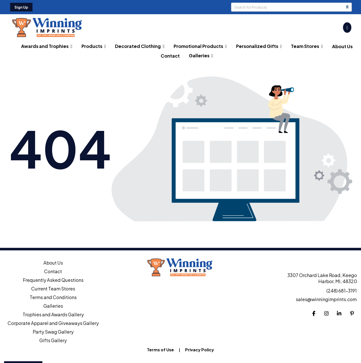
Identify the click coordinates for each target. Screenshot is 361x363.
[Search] (347, 7)
